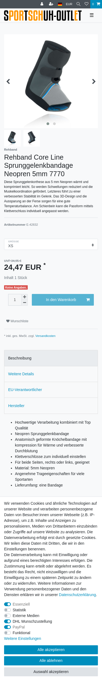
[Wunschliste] (86, 4)
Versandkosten (45, 335)
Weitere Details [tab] (21, 374)
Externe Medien (26, 615)
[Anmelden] (42, 4)
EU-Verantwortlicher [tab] (25, 390)
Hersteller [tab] (16, 406)
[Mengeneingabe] (14, 300)
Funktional (21, 633)
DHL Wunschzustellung (32, 621)
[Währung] (69, 4)
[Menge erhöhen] (24, 297)
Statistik (19, 610)
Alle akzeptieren (51, 649)
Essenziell (21, 604)
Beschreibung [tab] (20, 358)
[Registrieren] (51, 4)
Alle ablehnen (51, 660)
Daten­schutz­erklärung (77, 595)
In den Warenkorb (68, 299)
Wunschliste (17, 321)
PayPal (19, 627)
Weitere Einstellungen (22, 638)
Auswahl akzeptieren (51, 671)
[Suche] (78, 4)
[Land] (60, 4)
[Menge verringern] (24, 303)
